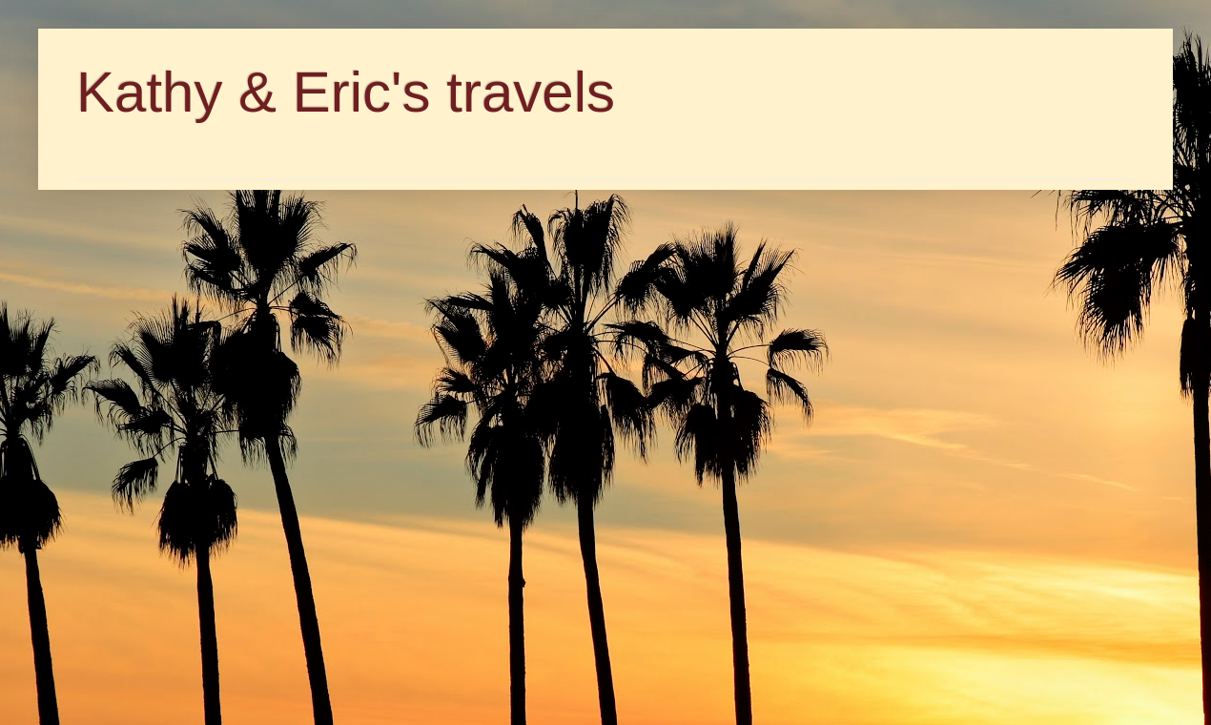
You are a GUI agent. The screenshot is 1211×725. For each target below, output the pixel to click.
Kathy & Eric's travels (345, 92)
